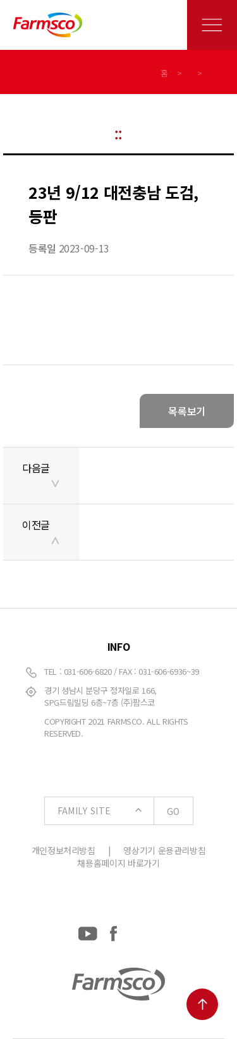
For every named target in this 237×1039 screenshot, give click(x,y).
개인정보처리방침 (63, 850)
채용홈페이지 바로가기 (118, 863)
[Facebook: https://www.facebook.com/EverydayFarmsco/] (113, 930)
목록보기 (186, 411)
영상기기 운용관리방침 (164, 850)
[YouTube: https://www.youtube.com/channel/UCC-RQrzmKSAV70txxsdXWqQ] (88, 930)
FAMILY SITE (125, 811)
